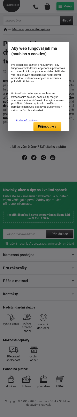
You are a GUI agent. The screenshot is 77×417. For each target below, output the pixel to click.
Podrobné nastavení (27, 120)
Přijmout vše (47, 126)
